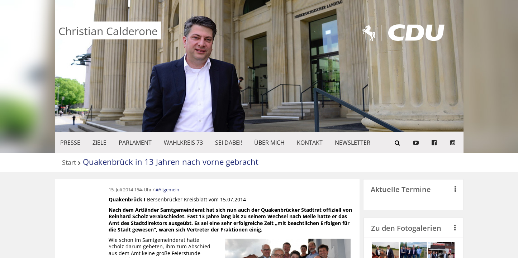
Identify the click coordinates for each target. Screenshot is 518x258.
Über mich (269, 143)
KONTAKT (310, 143)
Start (69, 163)
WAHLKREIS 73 (183, 143)
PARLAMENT (135, 143)
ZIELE (99, 143)
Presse (70, 143)
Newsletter (352, 143)
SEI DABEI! (228, 143)
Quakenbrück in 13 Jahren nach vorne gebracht (170, 161)
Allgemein (168, 189)
